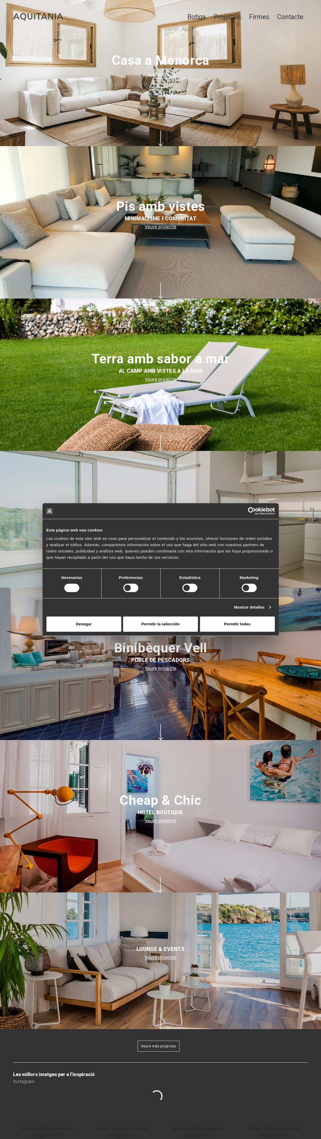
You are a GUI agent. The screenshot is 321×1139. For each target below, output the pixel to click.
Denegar (84, 624)
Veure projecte (161, 74)
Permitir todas (237, 624)
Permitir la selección (160, 624)
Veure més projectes (158, 1046)
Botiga (196, 17)
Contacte (290, 17)
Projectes (227, 17)
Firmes (259, 17)
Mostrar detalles (249, 607)
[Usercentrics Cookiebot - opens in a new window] (252, 511)
